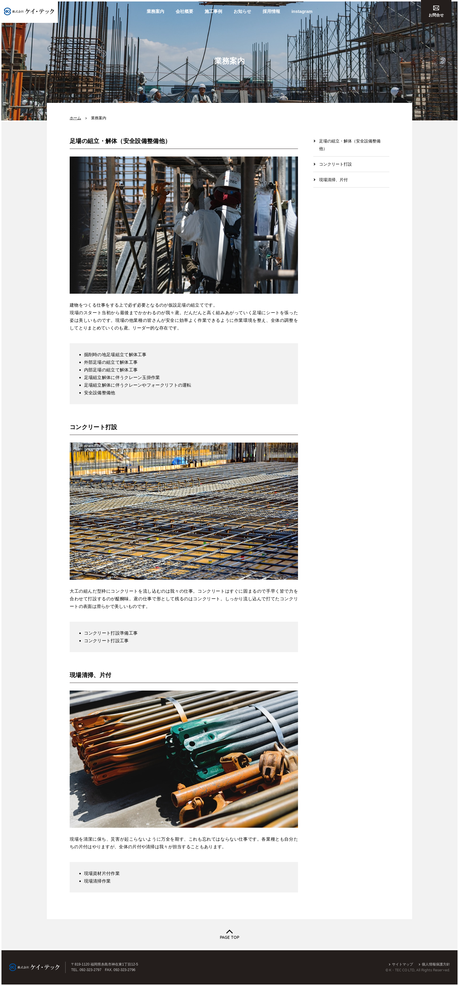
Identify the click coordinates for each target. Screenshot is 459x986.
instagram (302, 11)
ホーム (75, 118)
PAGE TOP (229, 937)
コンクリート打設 (335, 164)
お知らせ (242, 11)
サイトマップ (402, 964)
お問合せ (436, 11)
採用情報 (271, 11)
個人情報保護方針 (436, 964)
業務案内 (155, 11)
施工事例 (213, 11)
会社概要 (184, 11)
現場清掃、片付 (333, 179)
